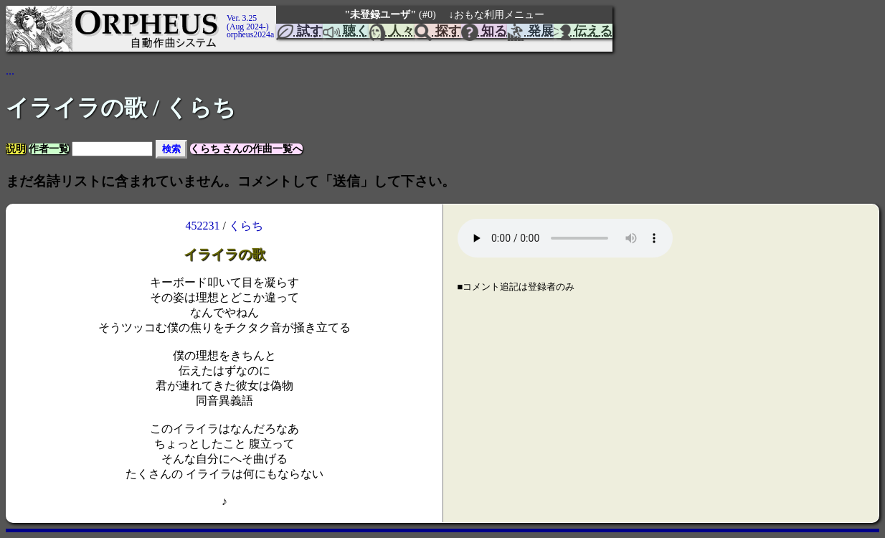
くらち (246, 226)
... (10, 71)
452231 (203, 226)
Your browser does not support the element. (565, 238)
